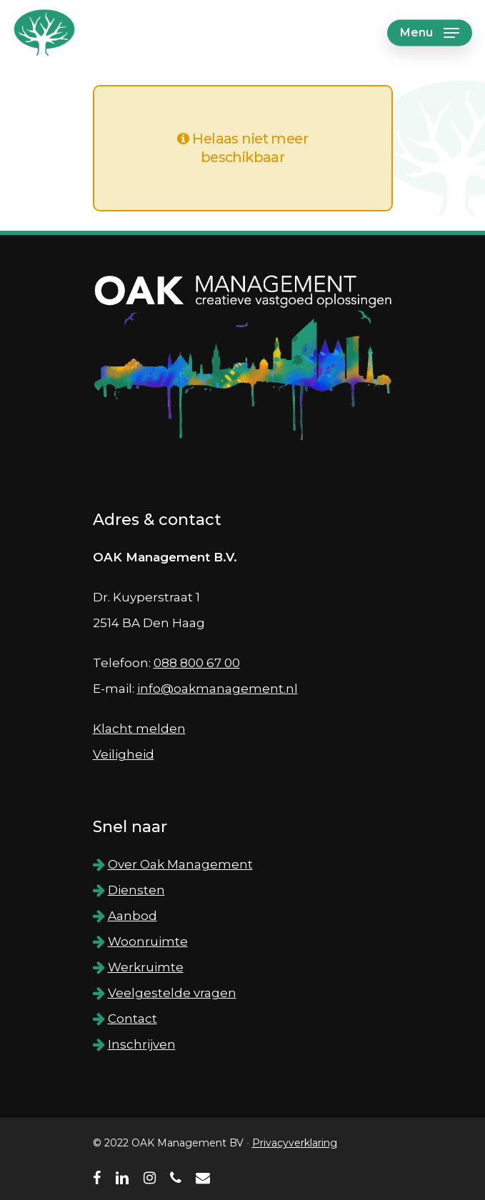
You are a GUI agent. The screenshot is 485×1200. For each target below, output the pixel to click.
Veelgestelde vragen (172, 993)
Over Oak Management (180, 864)
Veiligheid (123, 754)
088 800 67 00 (197, 663)
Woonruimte (148, 941)
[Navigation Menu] (429, 33)
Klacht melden (139, 728)
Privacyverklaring (294, 1142)
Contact (132, 1018)
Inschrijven (142, 1044)
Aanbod (132, 916)
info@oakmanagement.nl (217, 688)
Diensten (136, 890)
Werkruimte (146, 967)
